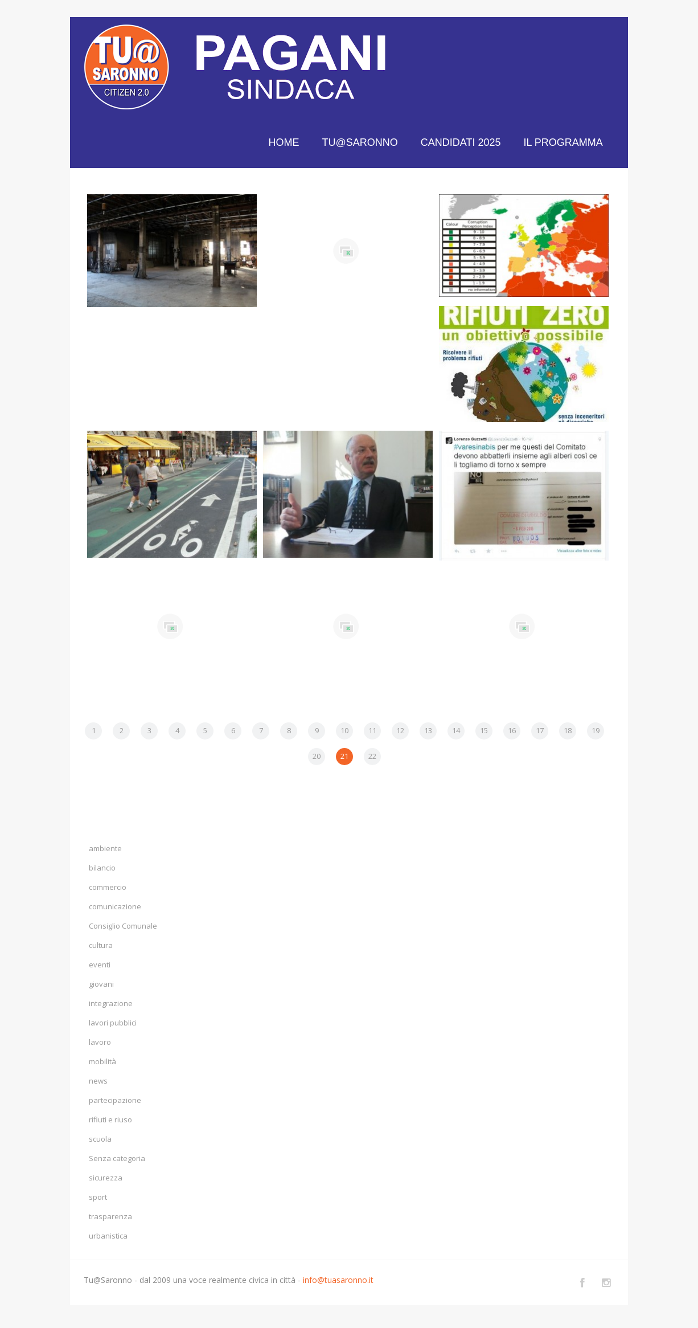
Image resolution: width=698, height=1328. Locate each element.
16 (512, 730)
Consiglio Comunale (123, 926)
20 (317, 756)
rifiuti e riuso (110, 1119)
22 (372, 756)
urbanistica (108, 1236)
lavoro (100, 1042)
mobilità (102, 1061)
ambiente (105, 848)
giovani (101, 984)
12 (400, 730)
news (98, 1081)
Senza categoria (117, 1158)
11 (372, 730)
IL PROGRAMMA (563, 142)
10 (344, 730)
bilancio (102, 868)
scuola (100, 1139)
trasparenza (110, 1216)
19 (596, 730)
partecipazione (115, 1100)
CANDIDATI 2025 (461, 142)
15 (484, 730)
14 (456, 730)
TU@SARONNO (360, 142)
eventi (99, 964)
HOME (284, 142)
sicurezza (105, 1177)
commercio (107, 887)
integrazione (111, 1003)
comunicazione (115, 906)
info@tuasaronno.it (338, 1279)
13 (428, 730)
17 (540, 730)
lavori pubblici (113, 1023)
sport (98, 1197)
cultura (101, 945)
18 (568, 730)
